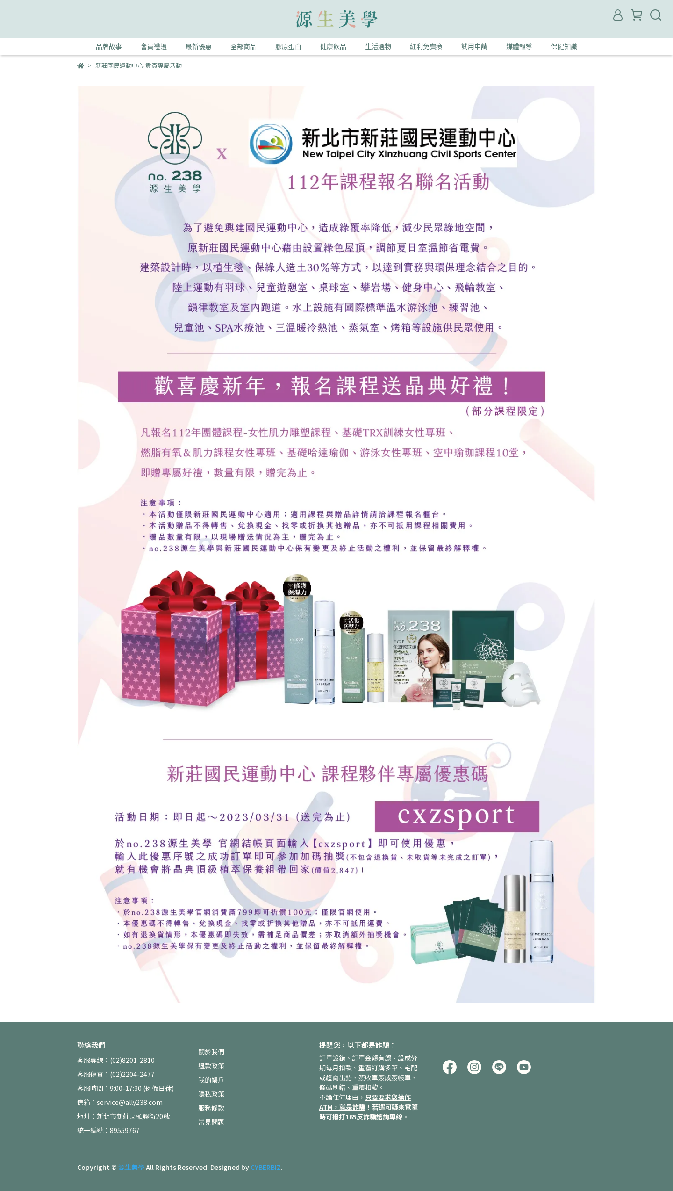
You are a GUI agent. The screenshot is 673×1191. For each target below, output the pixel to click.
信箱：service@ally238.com (120, 1102)
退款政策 (211, 1065)
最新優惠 (199, 46)
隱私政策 (211, 1093)
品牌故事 (109, 46)
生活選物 (378, 46)
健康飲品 (333, 46)
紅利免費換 (426, 46)
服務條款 (211, 1107)
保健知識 (564, 46)
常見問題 (211, 1121)
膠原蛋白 (288, 46)
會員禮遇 (154, 46)
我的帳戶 (211, 1079)
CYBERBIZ (266, 1167)
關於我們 (211, 1051)
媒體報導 (519, 46)
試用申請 (474, 46)
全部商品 (243, 46)
